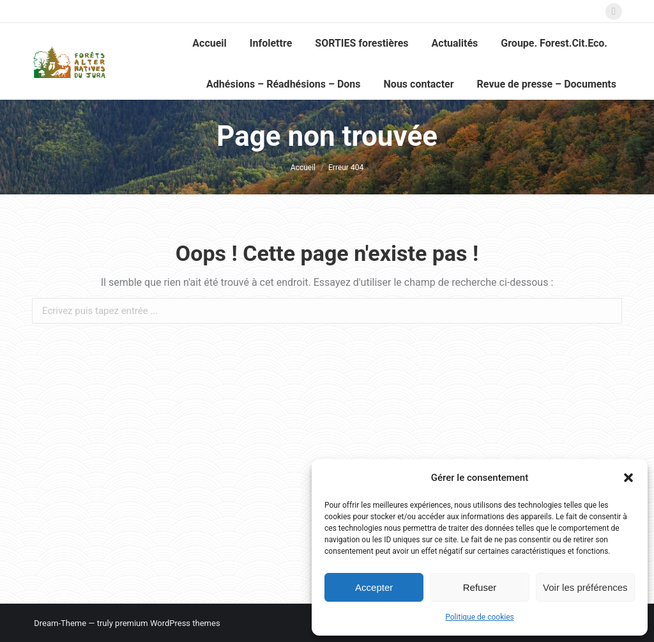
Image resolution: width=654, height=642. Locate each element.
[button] (628, 477)
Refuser (480, 587)
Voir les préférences (585, 587)
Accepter (374, 587)
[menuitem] (209, 43)
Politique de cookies (479, 617)
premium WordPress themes (167, 623)
